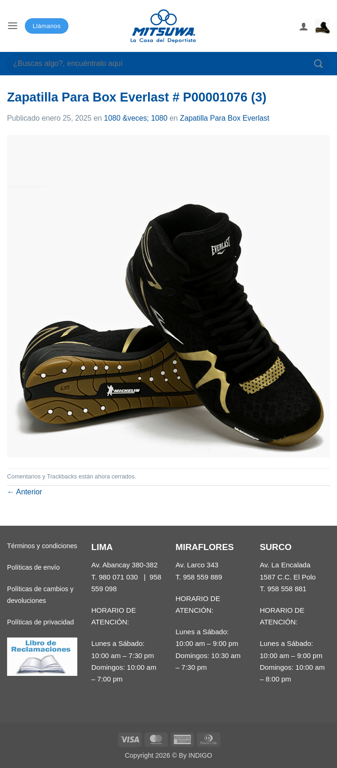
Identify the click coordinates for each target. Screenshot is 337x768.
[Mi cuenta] (303, 26)
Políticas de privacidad (40, 622)
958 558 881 (287, 589)
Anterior (24, 492)
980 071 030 (118, 577)
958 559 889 (202, 577)
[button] (12, 25)
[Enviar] (318, 63)
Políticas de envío (33, 567)
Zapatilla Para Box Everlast (225, 118)
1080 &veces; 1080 (136, 118)
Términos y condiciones (42, 546)
